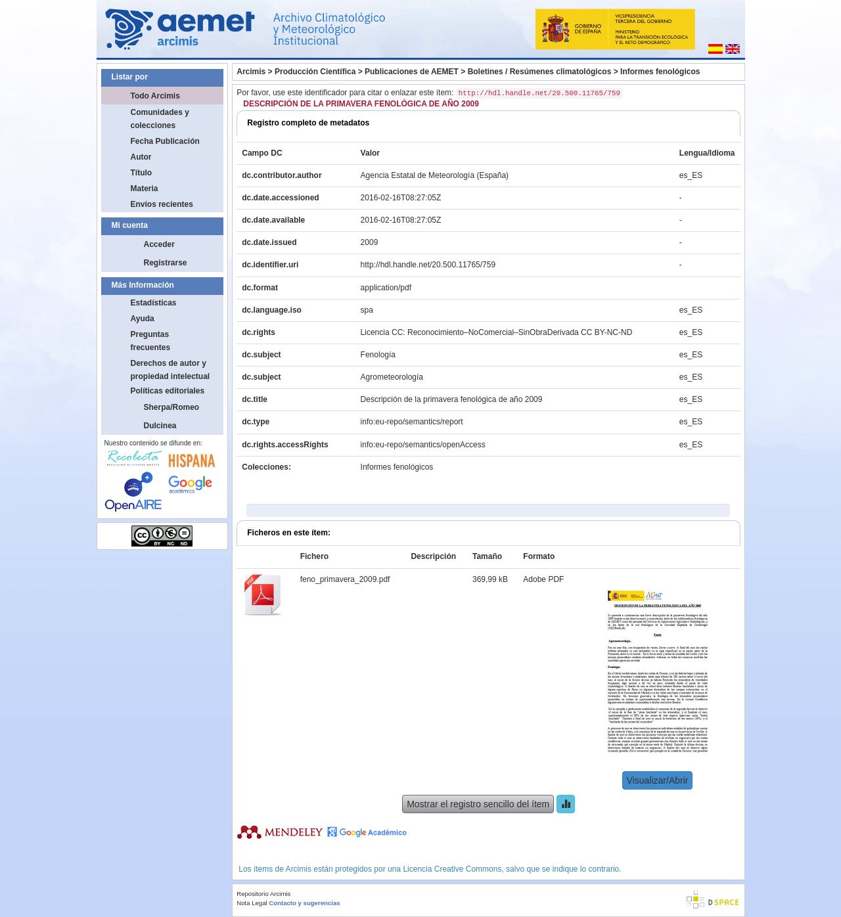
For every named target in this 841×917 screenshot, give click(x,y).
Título (141, 172)
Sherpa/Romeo (172, 407)
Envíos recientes (162, 204)
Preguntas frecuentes (151, 341)
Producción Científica (315, 71)
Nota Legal (252, 902)
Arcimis (251, 71)
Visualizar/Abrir (658, 780)
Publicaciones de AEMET (412, 71)
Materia (144, 188)
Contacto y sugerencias (304, 902)
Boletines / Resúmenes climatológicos (540, 71)
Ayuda (142, 318)
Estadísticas (154, 302)
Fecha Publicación (165, 141)
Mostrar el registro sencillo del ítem (478, 804)
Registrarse (165, 262)
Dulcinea (160, 425)
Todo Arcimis (155, 96)
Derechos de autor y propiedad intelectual (170, 370)
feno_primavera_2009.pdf (345, 579)
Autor (141, 157)
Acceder (159, 244)
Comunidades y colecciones (160, 119)
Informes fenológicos (660, 71)
